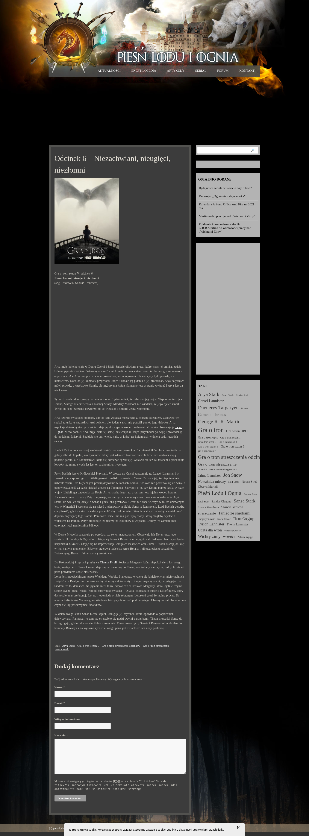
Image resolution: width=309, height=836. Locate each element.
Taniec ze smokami (234, 513)
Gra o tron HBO (236, 431)
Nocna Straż (249, 481)
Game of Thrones (212, 414)
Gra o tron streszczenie (156, 645)
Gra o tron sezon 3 (207, 442)
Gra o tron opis (208, 437)
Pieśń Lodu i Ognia (219, 493)
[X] (238, 827)
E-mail (60, 703)
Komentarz (61, 735)
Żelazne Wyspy (245, 537)
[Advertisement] (154, 111)
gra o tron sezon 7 (207, 451)
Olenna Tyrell (108, 562)
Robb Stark (203, 501)
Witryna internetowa (67, 719)
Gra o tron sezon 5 (88, 645)
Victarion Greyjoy (232, 531)
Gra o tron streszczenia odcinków (121, 645)
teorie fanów (223, 518)
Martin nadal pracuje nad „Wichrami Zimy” (227, 216)
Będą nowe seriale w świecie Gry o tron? (225, 188)
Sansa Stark (62, 649)
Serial (200, 70)
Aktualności (109, 70)
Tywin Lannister (237, 524)
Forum (223, 70)
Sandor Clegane (221, 501)
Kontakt (246, 70)
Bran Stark (228, 395)
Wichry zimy (209, 536)
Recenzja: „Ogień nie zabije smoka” (222, 196)
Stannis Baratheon (208, 507)
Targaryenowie (206, 518)
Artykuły (176, 70)
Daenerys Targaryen (218, 407)
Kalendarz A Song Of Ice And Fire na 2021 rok (226, 206)
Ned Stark (233, 481)
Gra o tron (211, 429)
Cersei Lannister (211, 401)
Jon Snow (232, 475)
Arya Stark (68, 645)
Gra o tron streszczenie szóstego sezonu (217, 469)
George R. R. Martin (219, 421)
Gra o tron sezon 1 (230, 437)
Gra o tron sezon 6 (232, 446)
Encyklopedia (143, 70)
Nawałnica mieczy (212, 481)
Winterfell (229, 537)
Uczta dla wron (210, 530)
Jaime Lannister (209, 475)
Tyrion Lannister (211, 524)
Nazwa (60, 687)
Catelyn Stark (242, 395)
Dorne (244, 408)
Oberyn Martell (208, 486)
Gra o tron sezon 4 (227, 442)
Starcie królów (232, 507)
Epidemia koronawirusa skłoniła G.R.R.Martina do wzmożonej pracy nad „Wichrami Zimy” (225, 228)
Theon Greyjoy (243, 518)
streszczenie (207, 513)
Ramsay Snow (250, 494)
